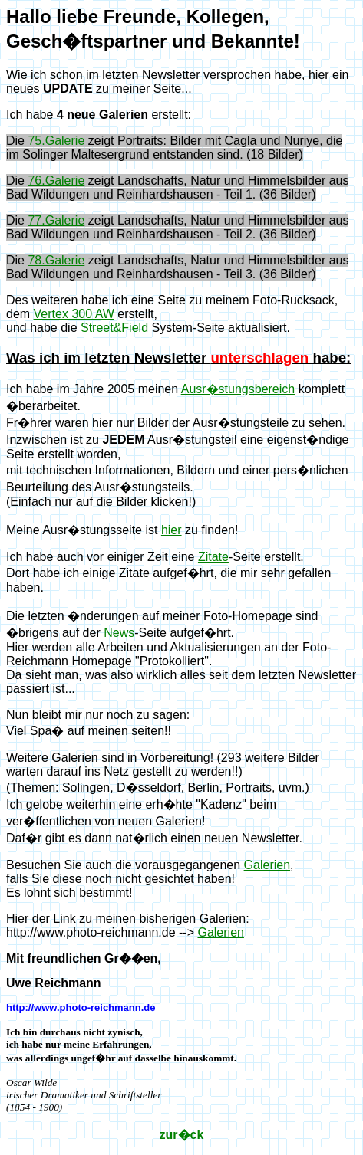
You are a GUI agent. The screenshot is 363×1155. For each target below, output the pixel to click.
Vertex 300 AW (74, 313)
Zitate (213, 556)
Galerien (267, 864)
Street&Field (114, 327)
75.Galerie (56, 140)
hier (171, 529)
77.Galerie (56, 220)
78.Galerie (56, 260)
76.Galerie (56, 180)
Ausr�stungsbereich (238, 388)
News (119, 632)
